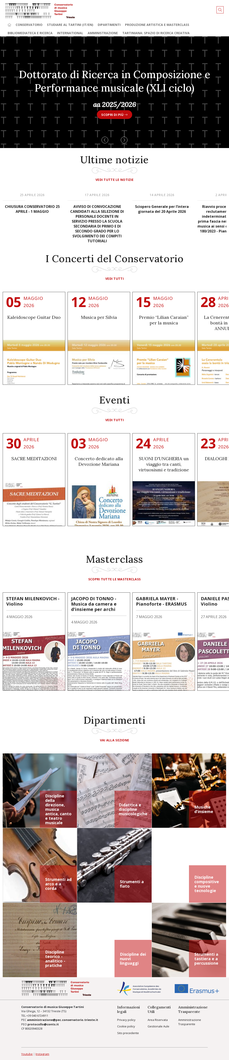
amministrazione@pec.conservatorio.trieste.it (62, 1020)
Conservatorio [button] (29, 25)
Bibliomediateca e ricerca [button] (30, 33)
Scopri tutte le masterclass (114, 579)
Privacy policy (126, 1020)
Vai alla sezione (114, 740)
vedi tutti (114, 278)
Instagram (42, 1054)
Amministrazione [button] (103, 33)
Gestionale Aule (158, 1026)
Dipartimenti (109, 25)
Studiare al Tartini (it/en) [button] (70, 25)
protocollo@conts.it (43, 1024)
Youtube (27, 1054)
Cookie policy (126, 1026)
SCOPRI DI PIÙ (114, 114)
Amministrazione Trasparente (189, 1022)
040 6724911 (40, 1016)
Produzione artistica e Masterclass (157, 25)
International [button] (70, 33)
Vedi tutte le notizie (114, 180)
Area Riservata (158, 1020)
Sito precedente (128, 1033)
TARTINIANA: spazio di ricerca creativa (156, 33)
